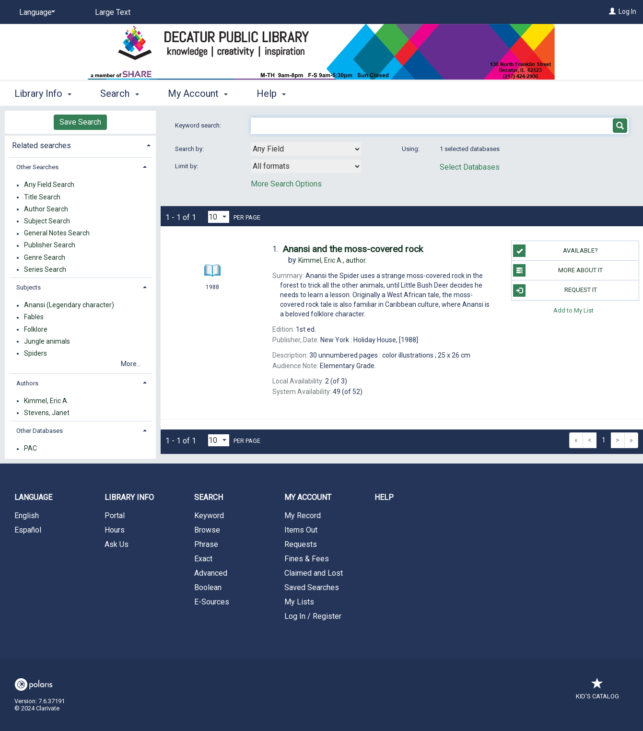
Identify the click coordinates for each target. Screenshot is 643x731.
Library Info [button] (42, 93)
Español (27, 529)
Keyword (209, 515)
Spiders (35, 353)
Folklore (35, 329)
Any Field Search (49, 185)
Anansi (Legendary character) (69, 305)
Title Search (42, 197)
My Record (302, 515)
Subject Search (47, 221)
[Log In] (612, 11)
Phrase (206, 544)
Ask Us (117, 544)
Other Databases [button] (39, 430)
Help (384, 497)
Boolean (208, 587)
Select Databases (470, 167)
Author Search (46, 209)
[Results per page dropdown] (218, 217)
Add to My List (573, 310)
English (26, 515)
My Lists (299, 601)
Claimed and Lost (313, 573)
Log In (627, 11)
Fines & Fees (306, 558)
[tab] (80, 144)
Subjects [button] (28, 287)
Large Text (112, 12)
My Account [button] (198, 93)
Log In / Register (312, 616)
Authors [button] (27, 383)
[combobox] (306, 149)
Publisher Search (49, 245)
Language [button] (33, 497)
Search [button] (119, 93)
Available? (555, 250)
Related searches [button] (41, 145)
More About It (558, 270)
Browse (207, 529)
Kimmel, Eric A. (46, 401)
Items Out (300, 529)
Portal (115, 515)
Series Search (45, 269)
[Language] (35, 12)
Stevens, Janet (47, 413)
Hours (115, 529)
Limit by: (187, 166)
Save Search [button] (80, 122)
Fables (34, 317)
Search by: (190, 148)
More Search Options (286, 183)
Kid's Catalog (597, 691)
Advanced (210, 573)
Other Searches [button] (37, 167)
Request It (554, 290)
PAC (30, 449)
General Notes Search (57, 233)
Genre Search (44, 257)
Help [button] (271, 93)
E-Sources (211, 601)
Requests (300, 544)
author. (332, 260)
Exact (203, 558)
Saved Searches (311, 587)
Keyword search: (198, 125)
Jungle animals (47, 341)
